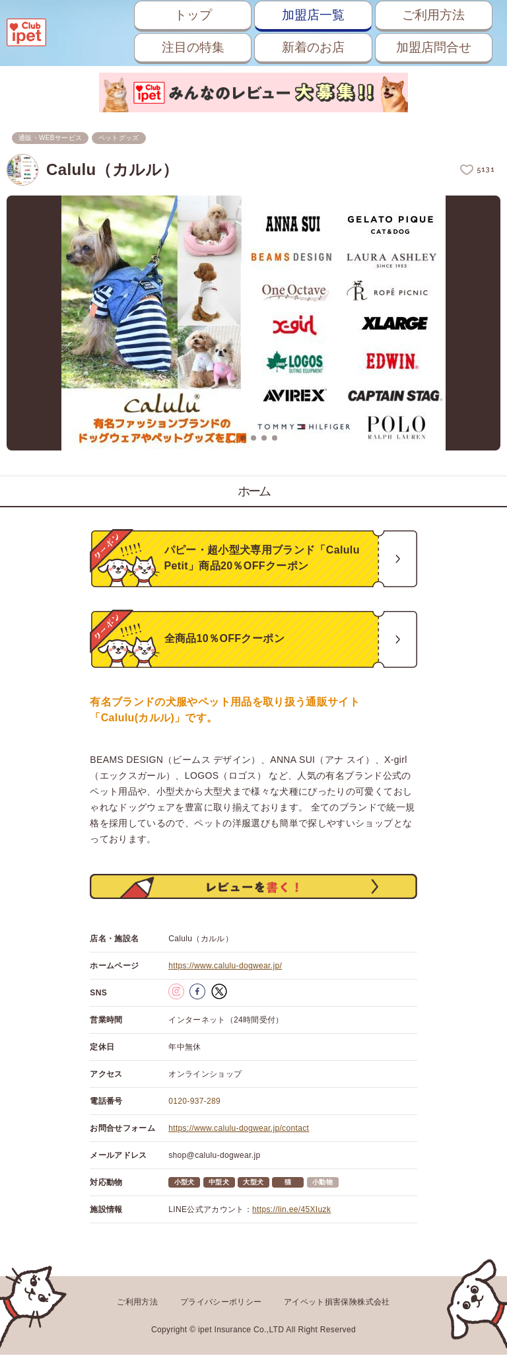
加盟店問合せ (431, 47)
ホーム (254, 491)
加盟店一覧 (305, 15)
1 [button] (232, 438)
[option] (253, 324)
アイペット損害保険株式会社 (337, 1310)
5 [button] (274, 438)
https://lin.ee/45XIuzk (291, 1218)
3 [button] (253, 438)
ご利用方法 (430, 15)
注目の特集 (181, 47)
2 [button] (243, 438)
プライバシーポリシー (221, 1310)
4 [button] (264, 438)
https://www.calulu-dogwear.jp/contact (238, 1137)
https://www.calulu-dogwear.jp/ (225, 975)
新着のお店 (306, 47)
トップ (181, 15)
